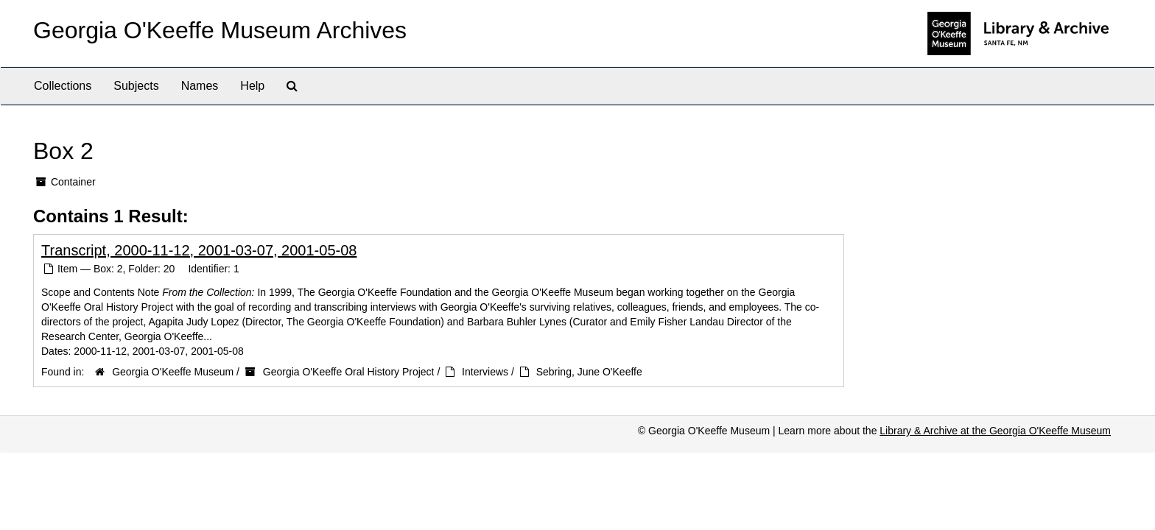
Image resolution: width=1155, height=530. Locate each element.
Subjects (135, 86)
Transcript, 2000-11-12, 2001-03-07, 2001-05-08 (199, 250)
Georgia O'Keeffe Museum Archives (220, 30)
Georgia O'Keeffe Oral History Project (349, 372)
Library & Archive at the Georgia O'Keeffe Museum (995, 431)
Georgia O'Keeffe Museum (173, 372)
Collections (62, 86)
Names (200, 86)
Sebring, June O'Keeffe (589, 372)
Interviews (485, 372)
